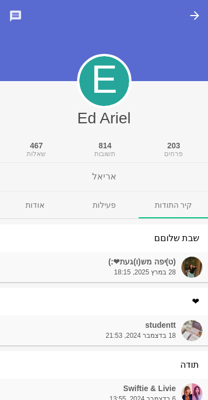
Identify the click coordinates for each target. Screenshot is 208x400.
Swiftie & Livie (149, 388)
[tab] (173, 205)
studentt (160, 325)
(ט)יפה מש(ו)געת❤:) (142, 261)
